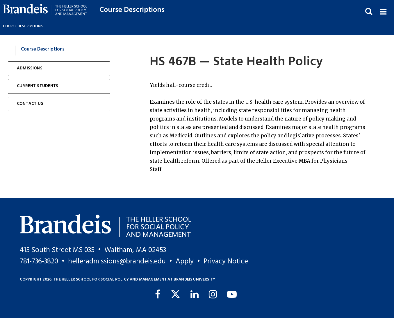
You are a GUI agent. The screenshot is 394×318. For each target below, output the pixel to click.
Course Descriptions (132, 10)
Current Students (37, 86)
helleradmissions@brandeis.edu (117, 261)
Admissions (29, 68)
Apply (185, 261)
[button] (383, 11)
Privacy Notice (226, 261)
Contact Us (30, 103)
